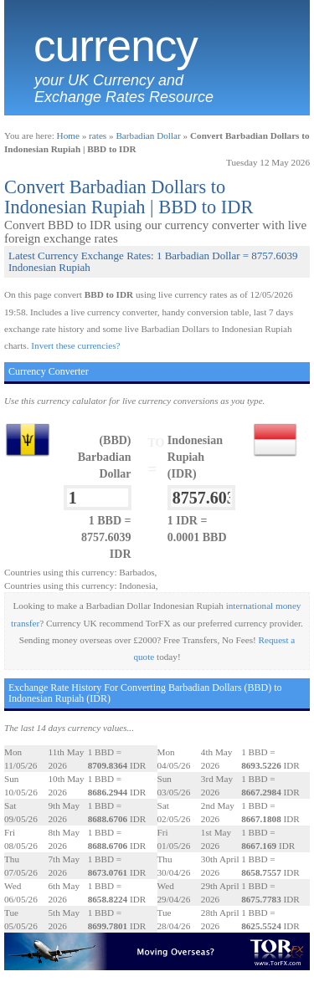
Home (68, 135)
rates (97, 135)
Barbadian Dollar (148, 135)
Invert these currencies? (75, 345)
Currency (115, 46)
